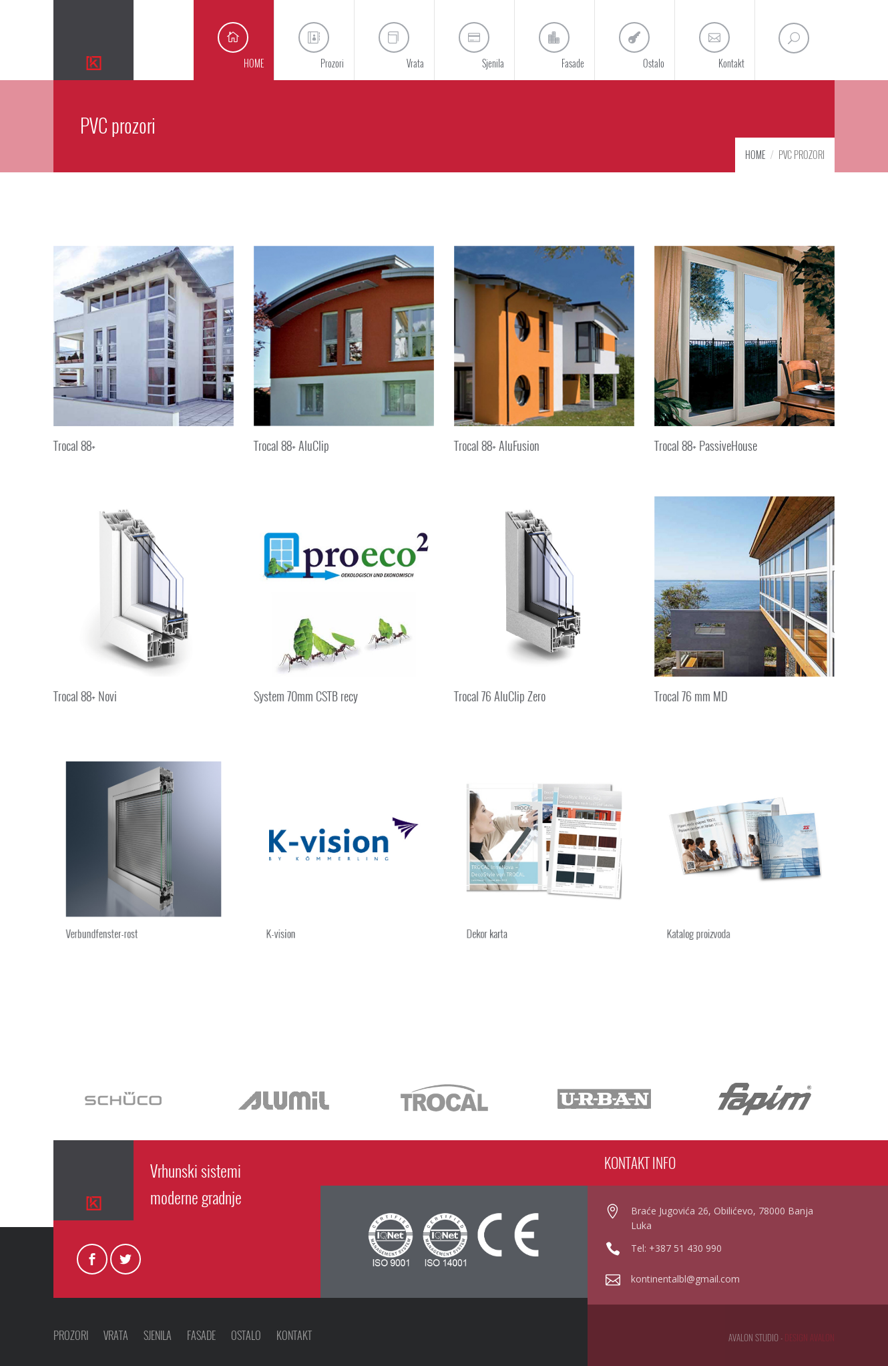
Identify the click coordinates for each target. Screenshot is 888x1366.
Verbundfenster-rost (112, 912)
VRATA (115, 1335)
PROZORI (70, 1335)
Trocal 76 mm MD (692, 693)
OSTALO (246, 1335)
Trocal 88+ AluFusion (498, 442)
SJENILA (158, 1335)
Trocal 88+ (76, 442)
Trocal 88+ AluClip (292, 442)
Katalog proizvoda (710, 912)
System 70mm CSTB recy (306, 693)
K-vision (297, 912)
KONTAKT (294, 1335)
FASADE (201, 1335)
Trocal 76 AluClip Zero (501, 693)
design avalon (810, 1337)
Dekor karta (502, 912)
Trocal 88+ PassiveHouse (706, 442)
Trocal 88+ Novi (87, 693)
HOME (755, 155)
